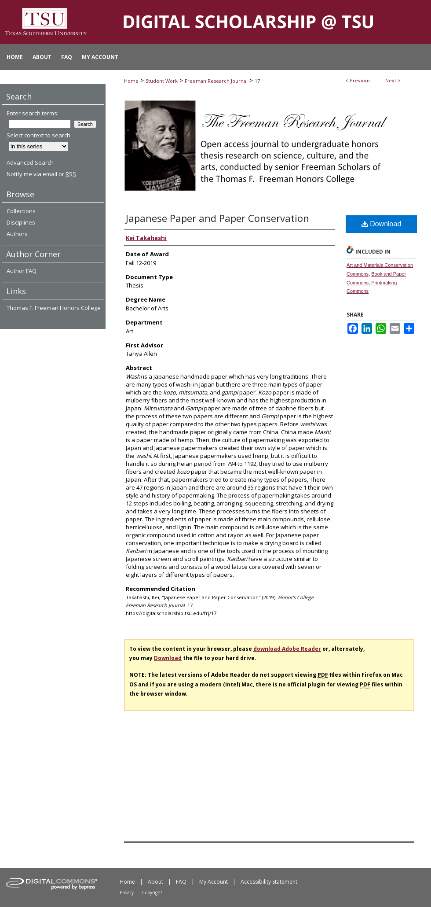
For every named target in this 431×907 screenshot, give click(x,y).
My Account (213, 881)
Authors (17, 234)
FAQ (181, 881)
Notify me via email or (41, 174)
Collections (21, 211)
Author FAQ (22, 271)
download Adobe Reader (287, 649)
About (155, 881)
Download (382, 224)
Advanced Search (30, 162)
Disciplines (21, 222)
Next (390, 80)
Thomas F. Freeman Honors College (54, 308)
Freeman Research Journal (216, 80)
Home (131, 80)
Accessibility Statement (269, 881)
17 (257, 80)
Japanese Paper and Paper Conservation (217, 218)
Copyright (152, 892)
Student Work (162, 80)
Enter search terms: (32, 113)
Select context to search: (39, 135)
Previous (360, 80)
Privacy (127, 892)
